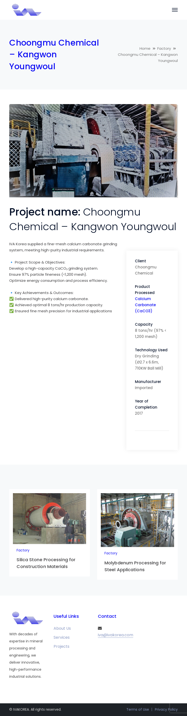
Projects (61, 646)
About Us (62, 628)
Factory (164, 48)
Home (145, 48)
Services (62, 637)
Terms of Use (137, 709)
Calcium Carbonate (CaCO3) (145, 305)
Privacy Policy (166, 709)
